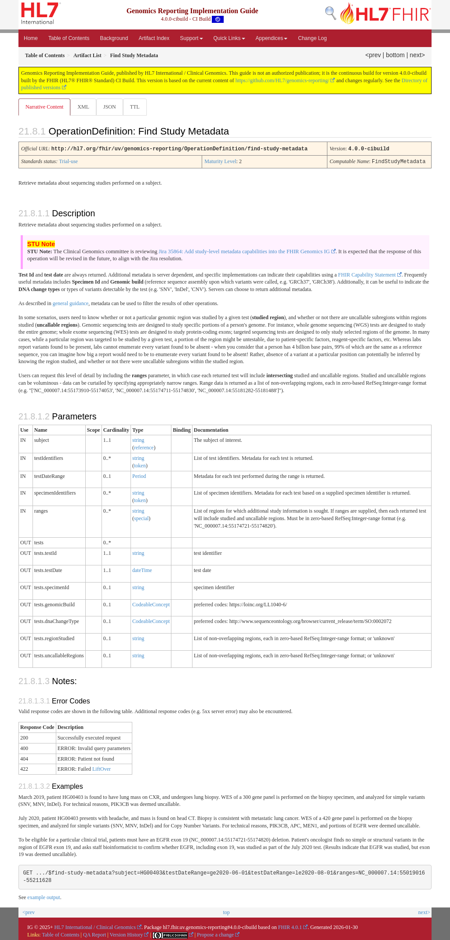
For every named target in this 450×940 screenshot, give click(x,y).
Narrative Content (44, 107)
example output (43, 897)
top (226, 912)
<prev (373, 54)
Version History (126, 934)
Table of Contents (68, 38)
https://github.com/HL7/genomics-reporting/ (283, 80)
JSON (111, 107)
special (141, 518)
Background (114, 38)
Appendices (272, 38)
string (138, 440)
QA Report (94, 934)
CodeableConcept (151, 604)
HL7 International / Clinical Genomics (95, 927)
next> (417, 54)
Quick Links (229, 38)
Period (139, 476)
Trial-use (68, 161)
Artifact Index (153, 38)
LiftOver (101, 768)
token (140, 465)
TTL (137, 107)
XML (84, 107)
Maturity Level (220, 161)
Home (31, 38)
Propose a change (215, 934)
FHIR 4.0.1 (290, 927)
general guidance (71, 303)
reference (144, 447)
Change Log (312, 38)
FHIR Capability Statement (367, 274)
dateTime (142, 570)
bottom (395, 54)
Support (191, 38)
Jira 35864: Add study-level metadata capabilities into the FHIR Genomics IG (244, 251)
